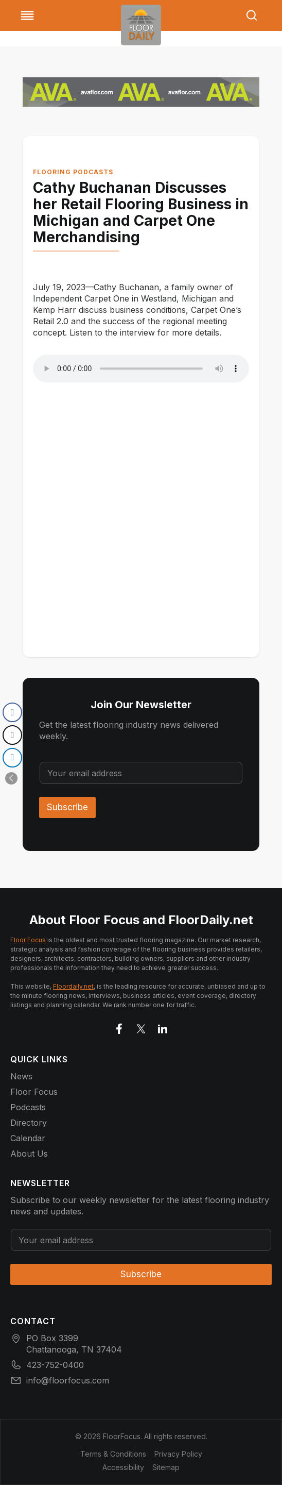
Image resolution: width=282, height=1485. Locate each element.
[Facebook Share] (12, 712)
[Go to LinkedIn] (162, 1027)
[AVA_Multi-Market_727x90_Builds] (141, 92)
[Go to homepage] (141, 25)
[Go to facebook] (119, 1027)
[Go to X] (141, 1027)
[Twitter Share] (12, 735)
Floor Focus (28, 940)
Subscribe (67, 807)
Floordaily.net (73, 986)
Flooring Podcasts (73, 172)
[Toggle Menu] (27, 15)
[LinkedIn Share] (12, 757)
